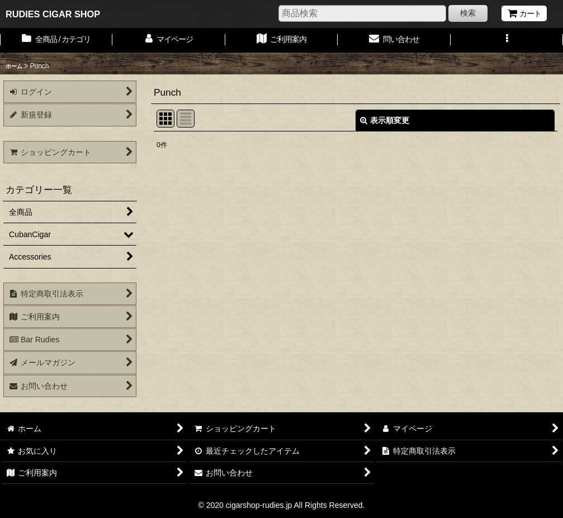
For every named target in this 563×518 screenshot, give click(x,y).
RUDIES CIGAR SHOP (53, 14)
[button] (507, 40)
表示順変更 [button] (384, 120)
